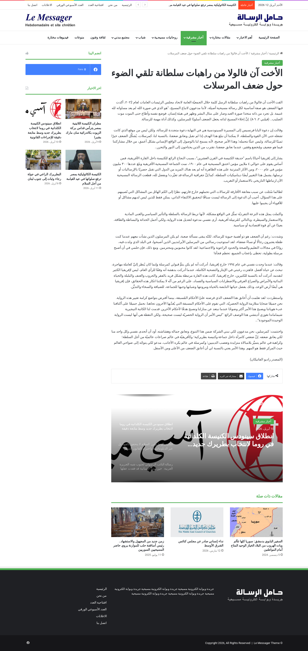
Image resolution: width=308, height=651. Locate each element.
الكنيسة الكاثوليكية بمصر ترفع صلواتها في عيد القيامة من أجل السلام (83, 178)
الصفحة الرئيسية (269, 37)
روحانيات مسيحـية (165, 37)
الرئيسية (127, 5)
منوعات (79, 37)
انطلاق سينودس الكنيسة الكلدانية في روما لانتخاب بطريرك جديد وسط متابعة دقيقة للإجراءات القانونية (229, 440)
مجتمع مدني (122, 37)
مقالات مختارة (221, 37)
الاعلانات (47, 5)
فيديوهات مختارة (58, 37)
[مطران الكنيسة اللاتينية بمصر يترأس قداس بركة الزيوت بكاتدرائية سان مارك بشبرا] (83, 109)
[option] (197, 438)
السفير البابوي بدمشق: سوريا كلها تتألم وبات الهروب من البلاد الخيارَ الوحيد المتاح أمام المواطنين (257, 545)
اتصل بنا (32, 5)
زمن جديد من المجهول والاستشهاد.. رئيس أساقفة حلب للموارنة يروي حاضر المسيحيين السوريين (138, 545)
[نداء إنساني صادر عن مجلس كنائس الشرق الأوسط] (197, 522)
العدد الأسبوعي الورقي (70, 5)
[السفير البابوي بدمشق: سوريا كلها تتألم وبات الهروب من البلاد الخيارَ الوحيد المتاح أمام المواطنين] (256, 522)
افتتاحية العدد (96, 5)
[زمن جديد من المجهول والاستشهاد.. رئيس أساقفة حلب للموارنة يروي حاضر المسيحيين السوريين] (137, 522)
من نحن (112, 5)
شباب (142, 37)
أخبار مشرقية (195, 37)
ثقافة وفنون (98, 37)
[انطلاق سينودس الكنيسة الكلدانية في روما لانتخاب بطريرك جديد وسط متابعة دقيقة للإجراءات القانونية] (43, 109)
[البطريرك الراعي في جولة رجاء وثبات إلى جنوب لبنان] (43, 160)
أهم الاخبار (245, 37)
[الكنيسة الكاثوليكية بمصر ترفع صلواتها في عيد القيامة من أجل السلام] (83, 160)
